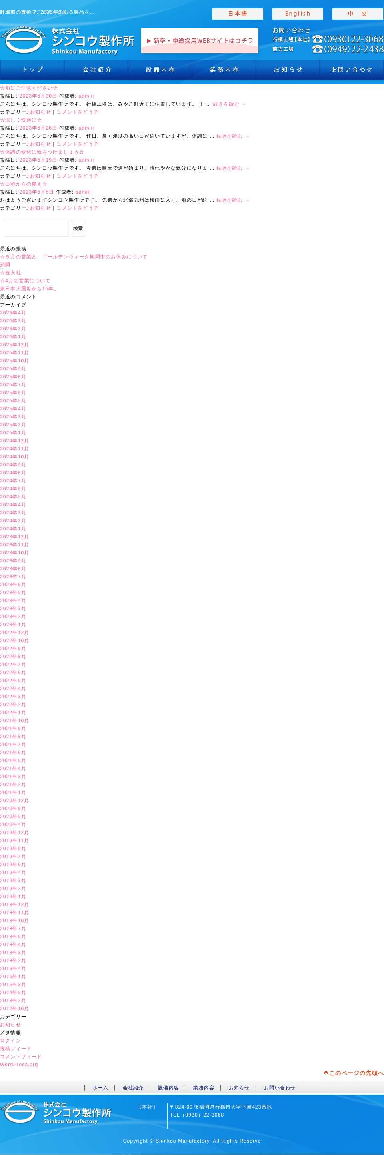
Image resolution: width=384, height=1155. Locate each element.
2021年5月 (13, 760)
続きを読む (230, 104)
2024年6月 (13, 489)
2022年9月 (13, 648)
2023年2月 (13, 616)
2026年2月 (13, 329)
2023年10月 (15, 553)
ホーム (101, 1088)
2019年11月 (15, 840)
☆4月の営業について (25, 281)
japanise (238, 14)
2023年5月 (13, 592)
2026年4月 (13, 313)
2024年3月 (13, 513)
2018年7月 (13, 928)
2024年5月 (13, 497)
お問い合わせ (280, 1088)
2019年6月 (13, 864)
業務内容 (224, 72)
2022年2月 (13, 704)
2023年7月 (13, 576)
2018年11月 (15, 912)
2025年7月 (13, 385)
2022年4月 (13, 688)
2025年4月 (13, 409)
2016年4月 (13, 968)
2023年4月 (13, 600)
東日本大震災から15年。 (29, 289)
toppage (68, 40)
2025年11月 (15, 353)
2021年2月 (13, 784)
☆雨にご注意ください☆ (29, 88)
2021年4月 (13, 768)
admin (86, 96)
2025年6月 (13, 393)
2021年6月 (13, 752)
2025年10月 (15, 361)
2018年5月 (13, 936)
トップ (32, 72)
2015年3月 (13, 984)
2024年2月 (13, 521)
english (298, 14)
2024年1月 (13, 529)
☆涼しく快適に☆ (21, 120)
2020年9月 (13, 808)
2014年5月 (13, 992)
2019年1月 (13, 896)
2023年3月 (13, 608)
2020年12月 (15, 800)
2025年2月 (13, 425)
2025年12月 (15, 345)
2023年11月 (15, 545)
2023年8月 (13, 569)
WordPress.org (19, 1064)
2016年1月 (13, 976)
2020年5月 (13, 816)
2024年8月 (13, 473)
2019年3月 (13, 880)
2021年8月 (13, 736)
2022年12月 (15, 632)
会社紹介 (96, 72)
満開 (5, 265)
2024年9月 (13, 465)
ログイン (10, 1040)
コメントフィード (21, 1056)
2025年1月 (13, 433)
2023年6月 (13, 584)
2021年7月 (13, 744)
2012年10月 (15, 1008)
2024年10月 (15, 457)
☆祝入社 (10, 273)
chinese (358, 14)
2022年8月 (13, 656)
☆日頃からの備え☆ (24, 184)
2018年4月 (13, 944)
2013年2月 (13, 1000)
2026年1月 (13, 337)
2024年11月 (15, 449)
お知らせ (288, 72)
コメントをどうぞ (77, 112)
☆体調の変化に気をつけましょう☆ (42, 152)
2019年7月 (13, 856)
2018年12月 (15, 904)
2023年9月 (13, 561)
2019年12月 (15, 832)
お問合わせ (352, 72)
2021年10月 (15, 720)
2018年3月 (13, 952)
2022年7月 (13, 664)
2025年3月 (13, 417)
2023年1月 (13, 624)
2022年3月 (13, 696)
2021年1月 (13, 792)
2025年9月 (13, 369)
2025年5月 (13, 401)
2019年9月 (13, 848)
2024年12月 (15, 441)
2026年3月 (13, 321)
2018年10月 (15, 920)
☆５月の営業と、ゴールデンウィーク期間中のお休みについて (74, 257)
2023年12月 (15, 537)
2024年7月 (13, 481)
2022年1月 (13, 712)
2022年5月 (13, 680)
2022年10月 (15, 640)
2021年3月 (13, 776)
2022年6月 (13, 672)
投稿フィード (16, 1048)
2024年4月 (13, 505)
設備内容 (160, 72)
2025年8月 (13, 377)
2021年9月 (13, 728)
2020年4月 (13, 824)
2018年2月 (13, 960)
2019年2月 (13, 888)
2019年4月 (13, 872)
